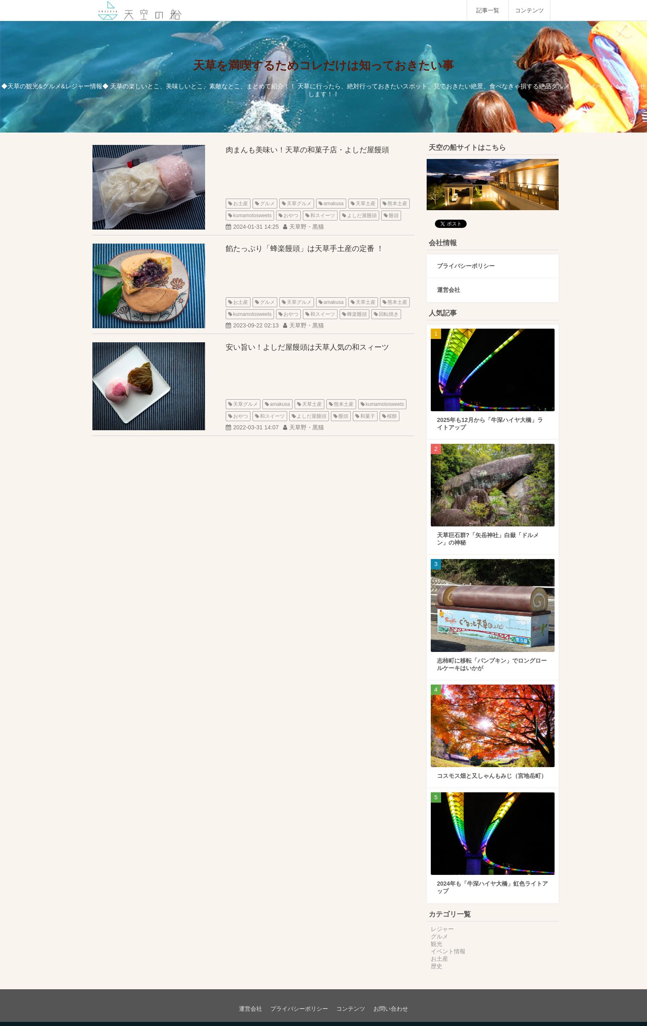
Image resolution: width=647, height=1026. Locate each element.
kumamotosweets (252, 215)
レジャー (442, 929)
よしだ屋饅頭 (362, 215)
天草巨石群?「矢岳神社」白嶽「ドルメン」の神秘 (488, 539)
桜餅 (392, 416)
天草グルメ (299, 203)
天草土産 (365, 203)
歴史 (436, 966)
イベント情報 (448, 951)
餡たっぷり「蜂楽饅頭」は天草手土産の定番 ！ (305, 248)
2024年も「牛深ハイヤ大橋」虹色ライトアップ (492, 887)
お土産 (240, 203)
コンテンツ (529, 10)
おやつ (290, 215)
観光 (436, 944)
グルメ (267, 203)
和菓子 (367, 416)
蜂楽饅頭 (357, 314)
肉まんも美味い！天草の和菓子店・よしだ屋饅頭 (307, 150)
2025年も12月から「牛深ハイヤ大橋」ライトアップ (490, 424)
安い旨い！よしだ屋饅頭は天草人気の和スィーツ (307, 347)
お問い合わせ (390, 1008)
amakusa (334, 203)
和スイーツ (322, 215)
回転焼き (389, 314)
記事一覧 (487, 10)
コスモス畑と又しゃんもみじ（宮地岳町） (492, 775)
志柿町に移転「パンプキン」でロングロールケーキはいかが (492, 664)
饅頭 (394, 215)
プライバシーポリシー (466, 266)
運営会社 (448, 290)
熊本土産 (397, 203)
